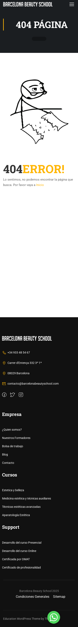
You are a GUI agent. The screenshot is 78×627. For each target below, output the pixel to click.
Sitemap (59, 597)
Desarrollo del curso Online (19, 551)
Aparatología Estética (16, 515)
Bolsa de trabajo (12, 446)
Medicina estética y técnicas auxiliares (26, 498)
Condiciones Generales (32, 597)
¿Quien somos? (12, 429)
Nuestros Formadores (16, 438)
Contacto (8, 462)
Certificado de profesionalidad (21, 567)
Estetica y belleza (13, 490)
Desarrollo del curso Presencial (21, 542)
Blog (5, 454)
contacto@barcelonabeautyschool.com (30, 383)
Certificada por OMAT (16, 559)
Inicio (40, 185)
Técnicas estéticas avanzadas (21, 506)
